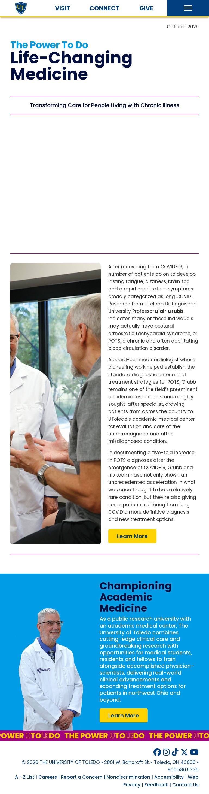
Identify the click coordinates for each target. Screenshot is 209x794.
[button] (188, 8)
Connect (104, 8)
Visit (62, 8)
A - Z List (24, 777)
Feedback (156, 784)
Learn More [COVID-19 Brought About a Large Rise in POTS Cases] (132, 536)
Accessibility (169, 777)
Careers (47, 777)
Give (146, 8)
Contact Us (185, 784)
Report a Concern (82, 777)
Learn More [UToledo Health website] (123, 715)
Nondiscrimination (128, 777)
